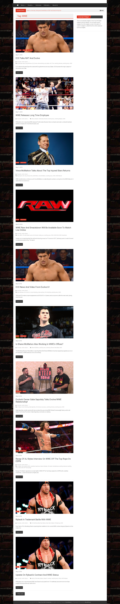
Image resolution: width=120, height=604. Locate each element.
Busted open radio (21, 63)
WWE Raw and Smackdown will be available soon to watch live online (43, 228)
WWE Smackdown (63, 235)
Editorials (46, 5)
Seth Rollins (35, 175)
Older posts (20, 593)
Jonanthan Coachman (35, 466)
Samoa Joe (40, 407)
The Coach (50, 466)
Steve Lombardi (35, 118)
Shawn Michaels (43, 466)
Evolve (35, 63)
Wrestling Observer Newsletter (52, 347)
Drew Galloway (20, 292)
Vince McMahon (42, 175)
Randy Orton (30, 175)
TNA (53, 63)
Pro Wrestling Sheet (36, 523)
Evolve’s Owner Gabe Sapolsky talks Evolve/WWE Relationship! (38, 400)
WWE (71, 63)
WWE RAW (56, 235)
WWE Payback (64, 578)
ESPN (29, 466)
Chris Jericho (24, 466)
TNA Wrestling (48, 292)
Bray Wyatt (19, 175)
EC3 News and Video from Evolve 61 (33, 287)
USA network (35, 235)
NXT (51, 63)
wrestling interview (58, 63)
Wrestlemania (56, 466)
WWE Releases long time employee (32, 115)
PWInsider (37, 578)
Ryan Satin (48, 523)
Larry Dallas (46, 63)
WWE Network (59, 175)
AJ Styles (19, 407)
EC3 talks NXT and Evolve (28, 58)
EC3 (33, 63)
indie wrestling (41, 63)
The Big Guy (57, 523)
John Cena (24, 175)
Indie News (18, 50)
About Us (55, 5)
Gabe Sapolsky (32, 407)
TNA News (29, 50)
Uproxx (44, 407)
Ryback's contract (47, 578)
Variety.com (41, 235)
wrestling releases (58, 118)
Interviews (38, 5)
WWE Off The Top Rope (26, 467)
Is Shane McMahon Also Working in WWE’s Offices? (39, 344)
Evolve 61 (28, 292)
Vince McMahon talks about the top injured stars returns (43, 170)
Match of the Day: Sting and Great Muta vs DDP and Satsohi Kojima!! (44, 10)
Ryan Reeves (43, 523)
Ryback (52, 523)
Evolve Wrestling (34, 292)
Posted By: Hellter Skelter (22, 61)
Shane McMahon (35, 347)
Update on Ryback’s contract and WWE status (37, 575)
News (22, 5)
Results (30, 5)
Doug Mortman (28, 63)
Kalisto (33, 578)
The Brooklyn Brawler (43, 118)
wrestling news (66, 63)
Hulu (18, 235)
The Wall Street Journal (27, 235)
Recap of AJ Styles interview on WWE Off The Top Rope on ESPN (43, 460)
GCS (37, 407)
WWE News (23, 107)
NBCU (21, 235)
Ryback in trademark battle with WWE (33, 519)
